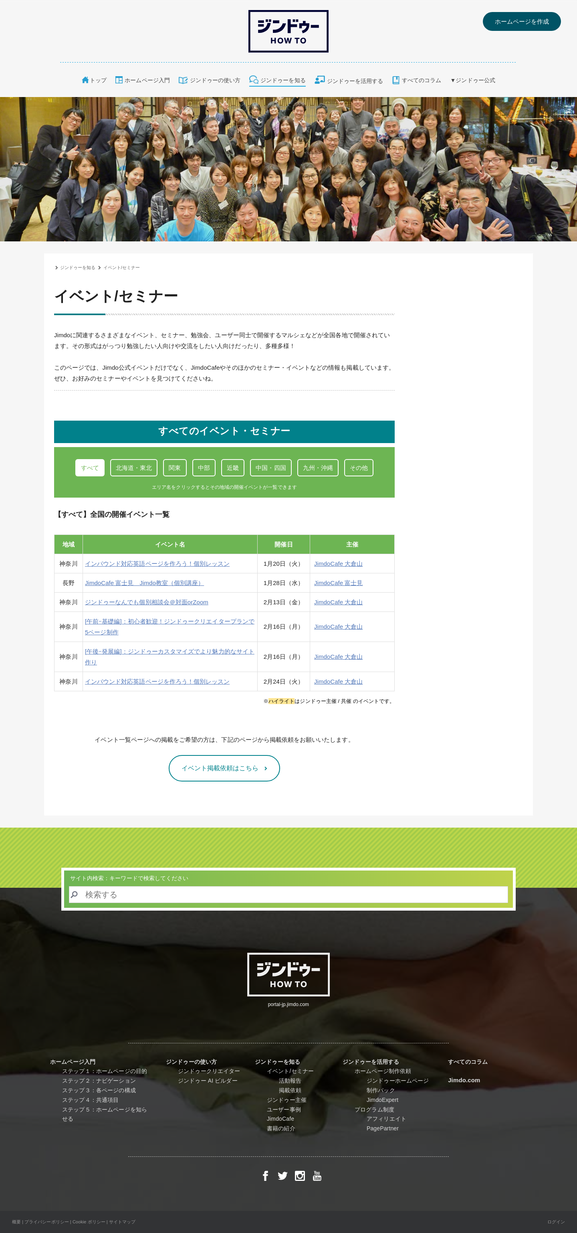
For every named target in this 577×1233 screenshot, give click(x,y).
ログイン (556, 1221)
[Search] (288, 894)
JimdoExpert (385, 1100)
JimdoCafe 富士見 (338, 582)
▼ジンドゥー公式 (472, 80)
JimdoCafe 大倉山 (338, 563)
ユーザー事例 (284, 1109)
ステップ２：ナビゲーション (99, 1080)
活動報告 (290, 1080)
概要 (16, 1221)
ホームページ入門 (147, 80)
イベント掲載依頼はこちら (221, 768)
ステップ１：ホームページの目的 (104, 1071)
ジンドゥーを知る (282, 80)
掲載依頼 (290, 1090)
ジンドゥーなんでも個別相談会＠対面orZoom (146, 602)
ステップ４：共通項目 (90, 1100)
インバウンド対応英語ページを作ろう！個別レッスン (157, 563)
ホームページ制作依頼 (383, 1071)
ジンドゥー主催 (287, 1100)
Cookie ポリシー (89, 1221)
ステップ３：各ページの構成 (99, 1090)
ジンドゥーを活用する (355, 81)
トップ (98, 80)
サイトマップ (122, 1221)
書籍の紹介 (281, 1128)
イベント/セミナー (121, 267)
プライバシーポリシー (46, 1221)
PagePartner (389, 1128)
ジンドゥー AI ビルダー (208, 1080)
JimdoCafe (280, 1119)
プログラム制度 (374, 1109)
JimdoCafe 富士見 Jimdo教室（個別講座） (144, 582)
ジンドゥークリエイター (209, 1071)
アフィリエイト (393, 1119)
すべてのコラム (421, 80)
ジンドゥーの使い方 (215, 80)
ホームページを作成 (522, 21)
